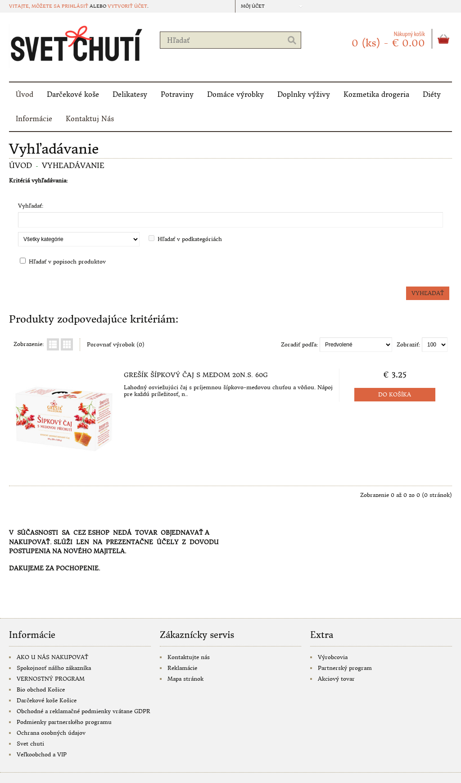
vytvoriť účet (127, 6)
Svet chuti (30, 743)
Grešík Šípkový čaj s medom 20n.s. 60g (196, 375)
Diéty (432, 94)
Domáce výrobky (235, 94)
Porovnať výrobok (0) (116, 344)
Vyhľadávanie (73, 165)
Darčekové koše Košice (47, 700)
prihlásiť (75, 6)
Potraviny (177, 94)
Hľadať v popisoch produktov (67, 261)
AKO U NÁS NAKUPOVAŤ (52, 657)
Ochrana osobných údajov (51, 732)
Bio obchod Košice (41, 689)
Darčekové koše (73, 94)
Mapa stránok (185, 678)
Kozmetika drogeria (376, 94)
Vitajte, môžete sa (35, 6)
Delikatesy (130, 94)
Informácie (34, 118)
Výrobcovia (333, 657)
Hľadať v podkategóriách (190, 239)
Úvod (24, 94)
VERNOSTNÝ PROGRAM (51, 678)
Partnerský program (345, 668)
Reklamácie (182, 668)
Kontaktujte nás (188, 657)
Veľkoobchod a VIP (42, 754)
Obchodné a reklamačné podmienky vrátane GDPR (83, 711)
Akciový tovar (336, 678)
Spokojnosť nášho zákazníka (54, 668)
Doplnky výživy (303, 94)
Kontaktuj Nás (90, 118)
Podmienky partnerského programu (64, 722)
